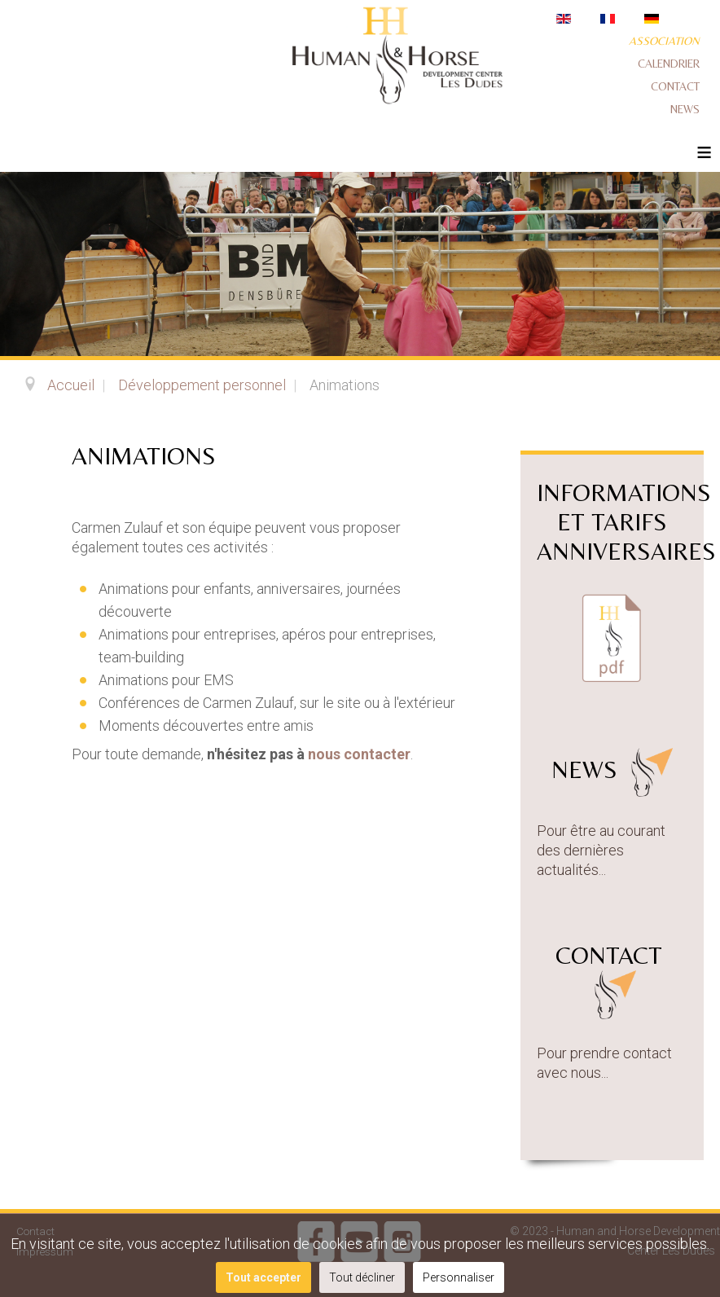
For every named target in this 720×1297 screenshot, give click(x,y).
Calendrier (669, 63)
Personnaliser (458, 1277)
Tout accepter (263, 1277)
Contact (675, 86)
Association (664, 40)
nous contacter (359, 754)
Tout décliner (362, 1277)
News (685, 109)
